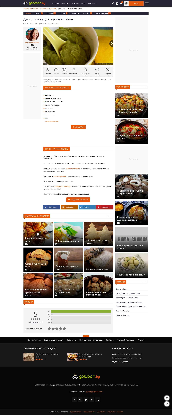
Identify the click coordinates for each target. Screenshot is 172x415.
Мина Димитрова (32, 42)
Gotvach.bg (27, 8)
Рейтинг (63, 13)
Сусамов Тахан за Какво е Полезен (129, 302)
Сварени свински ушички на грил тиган (130, 192)
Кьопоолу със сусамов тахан (67, 267)
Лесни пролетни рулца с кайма (130, 247)
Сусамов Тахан (121, 289)
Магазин (92, 3)
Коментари (75, 13)
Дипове (53, 8)
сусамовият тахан (73, 169)
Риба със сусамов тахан (67, 241)
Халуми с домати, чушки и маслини (131, 137)
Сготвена (51, 13)
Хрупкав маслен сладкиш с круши (47, 355)
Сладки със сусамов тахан (35, 265)
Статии (75, 3)
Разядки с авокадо (135, 358)
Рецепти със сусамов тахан (131, 354)
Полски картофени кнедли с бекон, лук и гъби (131, 111)
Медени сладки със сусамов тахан (96, 293)
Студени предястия (120, 362)
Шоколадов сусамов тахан (36, 239)
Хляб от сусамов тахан (97, 269)
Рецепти (55, 3)
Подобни (87, 13)
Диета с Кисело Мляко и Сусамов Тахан (131, 306)
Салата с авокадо (119, 358)
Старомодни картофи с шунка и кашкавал (129, 218)
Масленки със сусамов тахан (97, 242)
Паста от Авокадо (123, 311)
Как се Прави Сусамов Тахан (127, 298)
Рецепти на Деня (103, 13)
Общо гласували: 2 (36, 322)
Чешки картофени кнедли (131, 274)
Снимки (39, 13)
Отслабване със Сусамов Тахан (128, 293)
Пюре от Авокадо (122, 315)
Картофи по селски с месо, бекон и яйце (90, 355)
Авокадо (79, 127)
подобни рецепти (79, 199)
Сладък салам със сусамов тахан (64, 291)
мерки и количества (51, 121)
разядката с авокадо (63, 186)
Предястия (45, 8)
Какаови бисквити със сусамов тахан (37, 291)
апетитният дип (60, 176)
